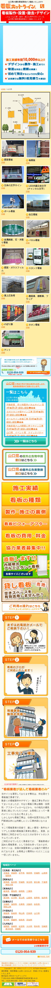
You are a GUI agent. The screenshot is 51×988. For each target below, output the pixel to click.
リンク (30, 965)
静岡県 (21, 891)
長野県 (37, 898)
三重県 (29, 891)
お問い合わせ (43, 963)
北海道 (6, 873)
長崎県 (14, 926)
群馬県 (6, 882)
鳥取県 (6, 913)
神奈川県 (9, 885)
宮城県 (37, 873)
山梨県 (29, 898)
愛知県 (14, 891)
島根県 (14, 913)
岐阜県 (6, 891)
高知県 (29, 920)
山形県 (44, 873)
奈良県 (37, 904)
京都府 (6, 904)
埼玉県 (29, 882)
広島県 (29, 913)
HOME (3, 89)
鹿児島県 (9, 929)
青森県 (14, 873)
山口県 (37, 913)
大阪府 (29, 904)
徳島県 (21, 920)
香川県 (6, 920)
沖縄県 (18, 929)
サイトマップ (39, 965)
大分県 (29, 926)
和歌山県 (7, 907)
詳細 (3, 162)
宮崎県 (44, 926)
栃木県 (14, 882)
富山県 (21, 898)
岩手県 (21, 873)
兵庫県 (21, 904)
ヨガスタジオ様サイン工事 (19, 412)
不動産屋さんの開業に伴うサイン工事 (24, 426)
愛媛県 (14, 920)
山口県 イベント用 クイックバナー (24, 432)
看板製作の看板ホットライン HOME (14, 963)
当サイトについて (19, 965)
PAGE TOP (45, 956)
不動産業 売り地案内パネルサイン (23, 405)
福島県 (8, 876)
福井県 (44, 898)
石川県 (14, 898)
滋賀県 (14, 904)
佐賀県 (21, 926)
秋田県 (29, 873)
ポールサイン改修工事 (17, 419)
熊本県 (37, 926)
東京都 (37, 882)
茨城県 (21, 882)
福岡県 (6, 926)
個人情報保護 (6, 965)
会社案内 (33, 963)
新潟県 (6, 898)
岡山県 (21, 913)
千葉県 (44, 882)
